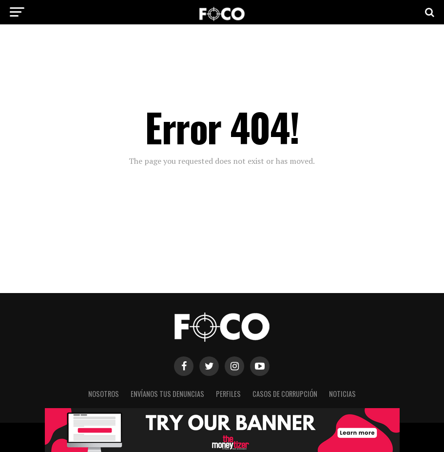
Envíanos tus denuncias (167, 394)
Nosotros (103, 394)
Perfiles (228, 394)
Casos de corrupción (284, 394)
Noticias (342, 394)
